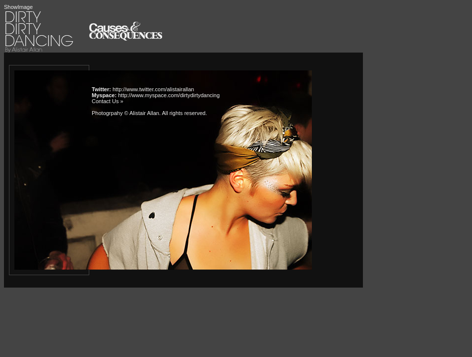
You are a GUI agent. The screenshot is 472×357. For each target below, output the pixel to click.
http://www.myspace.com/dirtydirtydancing (169, 95)
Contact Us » (107, 101)
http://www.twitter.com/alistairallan (153, 89)
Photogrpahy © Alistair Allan (125, 113)
